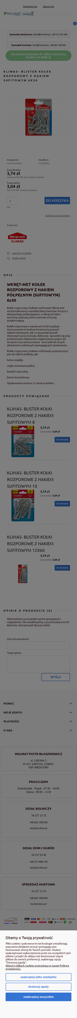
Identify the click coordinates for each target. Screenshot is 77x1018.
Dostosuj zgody (38, 986)
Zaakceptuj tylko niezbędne (38, 977)
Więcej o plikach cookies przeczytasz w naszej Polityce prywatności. (37, 967)
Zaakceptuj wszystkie (38, 997)
